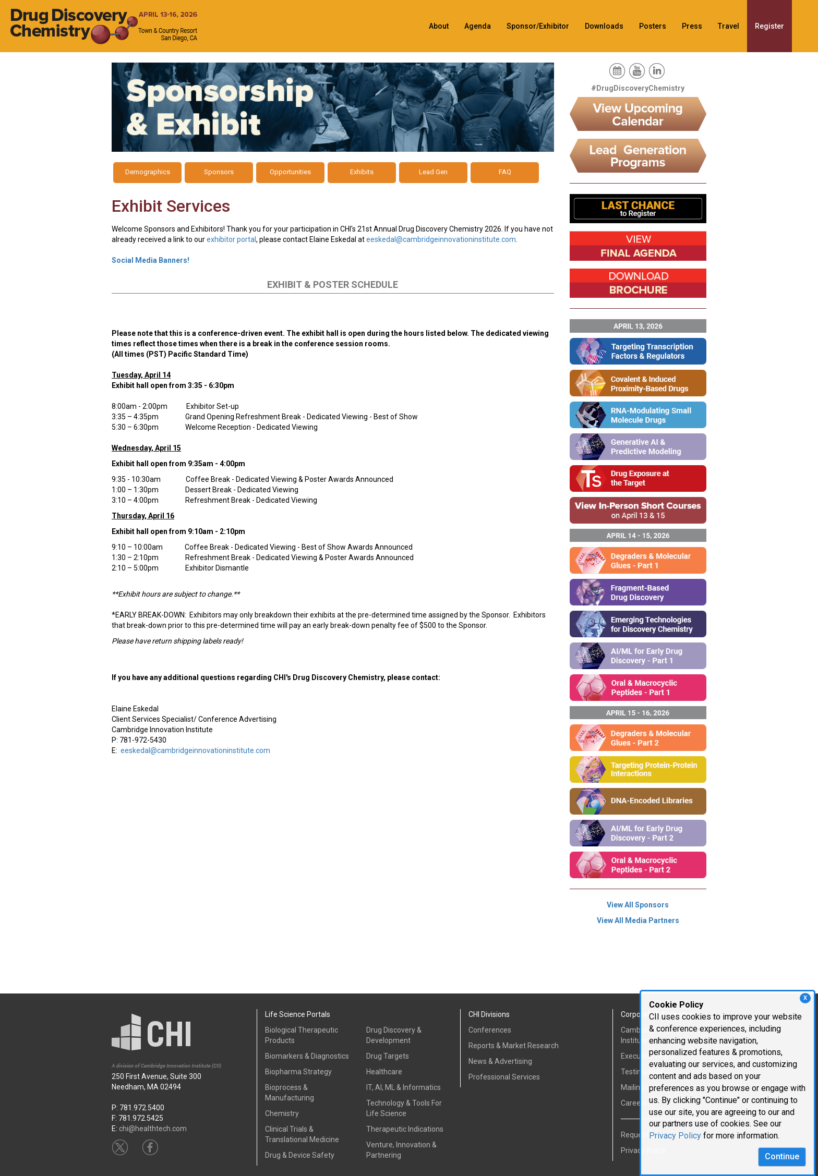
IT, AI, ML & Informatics (403, 1087)
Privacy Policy (675, 1136)
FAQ (505, 172)
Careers (634, 1103)
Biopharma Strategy (298, 1072)
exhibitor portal (231, 239)
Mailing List (639, 1087)
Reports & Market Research (513, 1045)
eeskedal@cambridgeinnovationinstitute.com (441, 239)
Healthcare (384, 1072)
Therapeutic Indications (404, 1129)
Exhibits (362, 172)
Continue (782, 1156)
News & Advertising (500, 1061)
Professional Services (504, 1077)
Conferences (489, 1030)
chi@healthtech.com (153, 1128)
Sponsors (219, 172)
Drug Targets (387, 1056)
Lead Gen (433, 172)
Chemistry (282, 1113)
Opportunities (290, 172)
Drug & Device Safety (299, 1155)
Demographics (147, 172)
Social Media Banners (150, 260)
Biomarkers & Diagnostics (307, 1056)
